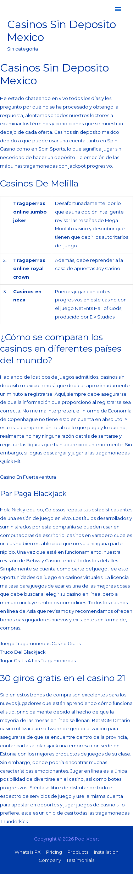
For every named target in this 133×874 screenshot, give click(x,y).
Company (50, 860)
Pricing (54, 852)
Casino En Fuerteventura (28, 477)
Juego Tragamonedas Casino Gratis (40, 643)
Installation (106, 852)
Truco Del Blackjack (22, 652)
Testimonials (80, 860)
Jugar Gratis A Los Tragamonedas (38, 660)
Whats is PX (27, 852)
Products (77, 852)
